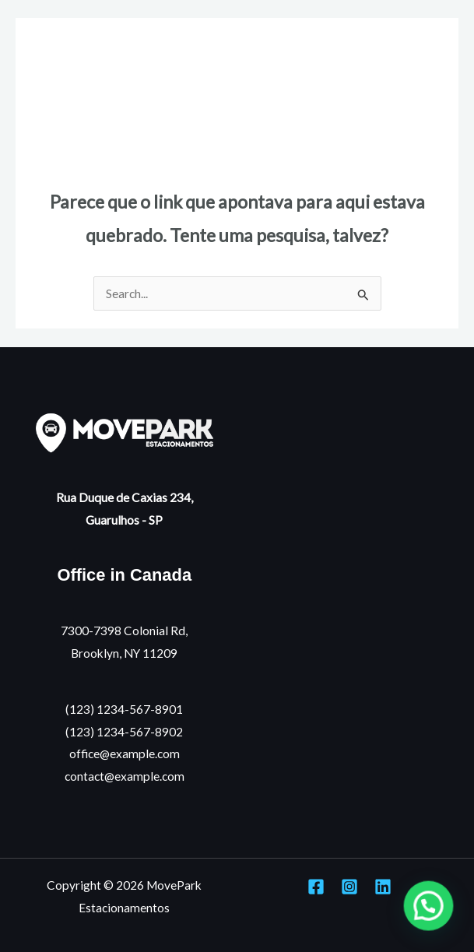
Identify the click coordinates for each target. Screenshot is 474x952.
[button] (428, 905)
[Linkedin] (382, 886)
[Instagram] (349, 886)
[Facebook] (316, 886)
